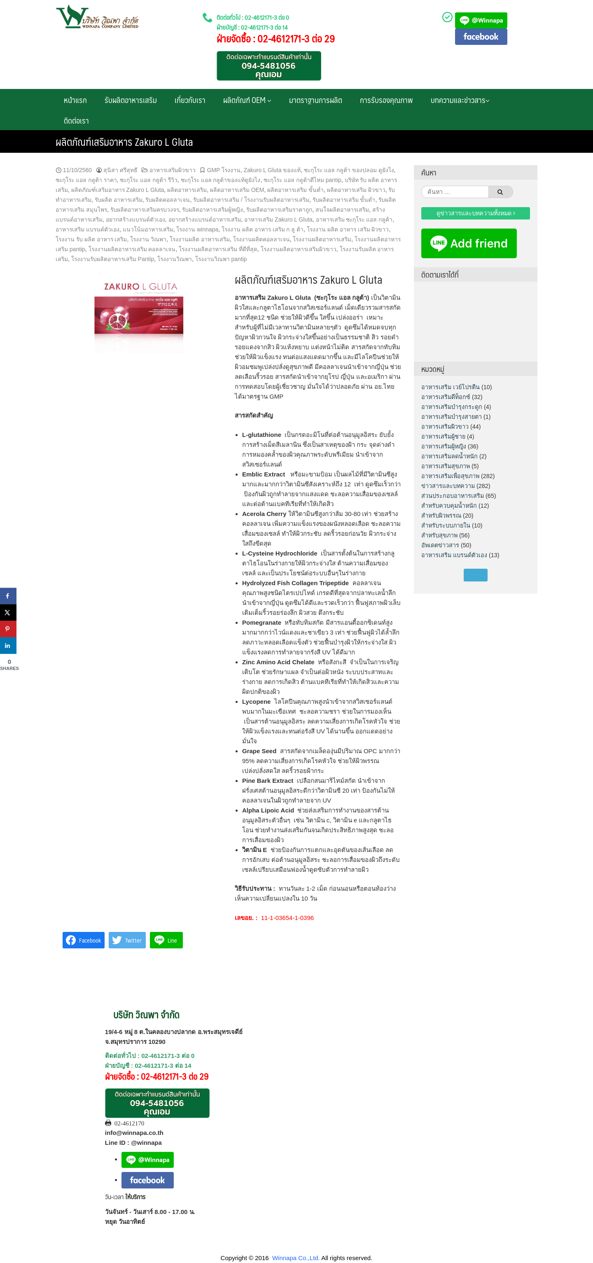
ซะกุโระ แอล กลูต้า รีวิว (148, 180)
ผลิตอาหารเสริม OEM (237, 190)
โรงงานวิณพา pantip (221, 259)
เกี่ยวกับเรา (190, 99)
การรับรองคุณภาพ (386, 99)
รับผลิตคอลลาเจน (167, 199)
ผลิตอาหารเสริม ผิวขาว (356, 190)
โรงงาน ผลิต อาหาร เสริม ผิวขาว (348, 229)
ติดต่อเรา (76, 120)
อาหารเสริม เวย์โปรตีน (450, 387)
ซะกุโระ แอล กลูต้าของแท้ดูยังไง (221, 180)
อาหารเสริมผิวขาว (172, 170)
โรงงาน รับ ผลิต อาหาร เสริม (91, 239)
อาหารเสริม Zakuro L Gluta (278, 219)
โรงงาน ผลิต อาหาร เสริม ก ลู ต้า (263, 229)
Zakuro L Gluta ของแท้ (272, 170)
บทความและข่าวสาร (460, 99)
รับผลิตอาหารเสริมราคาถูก (279, 209)
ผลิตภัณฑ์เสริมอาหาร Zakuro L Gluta (117, 190)
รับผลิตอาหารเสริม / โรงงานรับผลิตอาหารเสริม (251, 199)
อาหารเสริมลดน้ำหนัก (449, 456)
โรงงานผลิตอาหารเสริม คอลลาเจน (132, 249)
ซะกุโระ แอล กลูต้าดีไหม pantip (302, 180)
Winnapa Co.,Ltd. (296, 1257)
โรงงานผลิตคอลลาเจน (261, 239)
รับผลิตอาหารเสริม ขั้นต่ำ (344, 199)
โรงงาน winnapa (197, 229)
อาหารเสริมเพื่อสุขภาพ (450, 476)
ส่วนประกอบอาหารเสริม (452, 496)
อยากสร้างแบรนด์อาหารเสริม (204, 219)
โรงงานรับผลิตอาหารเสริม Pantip (112, 259)
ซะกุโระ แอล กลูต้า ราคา (86, 180)
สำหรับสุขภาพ (439, 535)
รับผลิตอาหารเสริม (131, 99)
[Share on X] (8, 612)
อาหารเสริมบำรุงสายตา (451, 416)
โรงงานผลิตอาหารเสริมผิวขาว (298, 249)
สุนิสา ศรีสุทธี (120, 170)
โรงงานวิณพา (174, 259)
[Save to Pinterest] (8, 629)
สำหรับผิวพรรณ (441, 515)
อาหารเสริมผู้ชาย (443, 436)
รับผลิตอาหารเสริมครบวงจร (144, 209)
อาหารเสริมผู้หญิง (443, 446)
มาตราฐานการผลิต (315, 99)
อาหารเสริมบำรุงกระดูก (451, 407)
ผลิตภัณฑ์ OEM (247, 99)
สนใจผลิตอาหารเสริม (342, 209)
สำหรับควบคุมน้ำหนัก (449, 505)
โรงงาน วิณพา (148, 239)
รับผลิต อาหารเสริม (118, 199)
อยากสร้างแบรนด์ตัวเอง (135, 219)
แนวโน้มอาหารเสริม (148, 229)
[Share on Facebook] (8, 596)
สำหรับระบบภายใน (445, 525)
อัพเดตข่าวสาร (440, 545)
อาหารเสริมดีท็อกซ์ (445, 397)
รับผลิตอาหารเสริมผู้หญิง (212, 209)
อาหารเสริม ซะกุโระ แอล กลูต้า (354, 219)
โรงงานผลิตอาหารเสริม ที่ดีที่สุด (218, 249)
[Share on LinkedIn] (8, 645)
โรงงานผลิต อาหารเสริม (200, 239)
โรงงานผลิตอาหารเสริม (322, 239)
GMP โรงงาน (223, 170)
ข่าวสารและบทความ (448, 486)
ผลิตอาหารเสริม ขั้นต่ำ (295, 190)
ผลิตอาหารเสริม (187, 190)
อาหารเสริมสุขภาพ (445, 466)
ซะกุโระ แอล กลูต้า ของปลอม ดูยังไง (349, 170)
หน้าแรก (75, 99)
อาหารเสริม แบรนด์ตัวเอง (87, 229)
